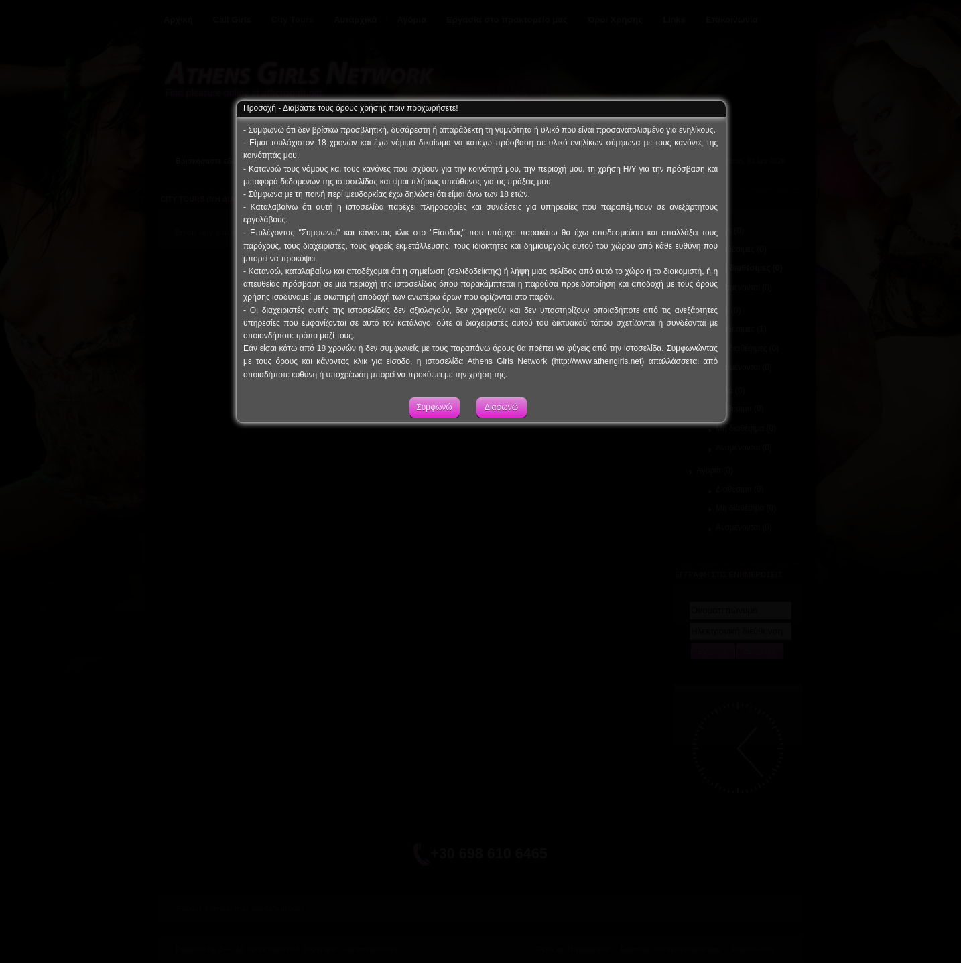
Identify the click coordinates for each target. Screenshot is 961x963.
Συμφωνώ (434, 421)
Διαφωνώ (501, 421)
